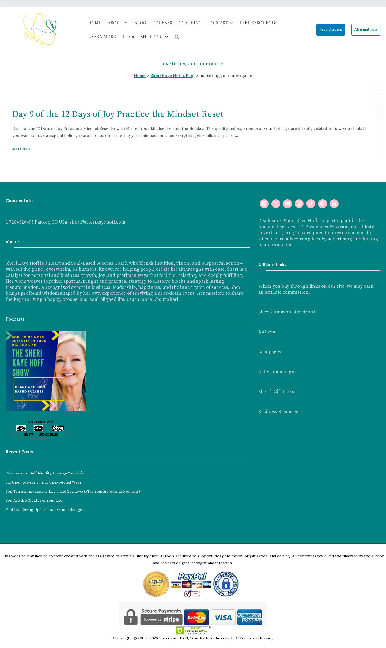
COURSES (162, 22)
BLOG (140, 22)
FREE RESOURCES (258, 22)
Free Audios (330, 29)
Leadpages (269, 352)
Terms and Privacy (256, 638)
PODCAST (220, 23)
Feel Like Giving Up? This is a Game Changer (45, 509)
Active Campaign (276, 372)
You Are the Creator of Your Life (34, 500)
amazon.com (277, 245)
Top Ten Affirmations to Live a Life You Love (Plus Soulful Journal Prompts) (73, 491)
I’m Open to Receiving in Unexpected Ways (43, 482)
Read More (21, 149)
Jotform (266, 332)
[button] (125, 23)
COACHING (190, 22)
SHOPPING (154, 37)
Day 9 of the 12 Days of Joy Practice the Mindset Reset (118, 114)
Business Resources (279, 412)
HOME (94, 22)
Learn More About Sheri (152, 299)
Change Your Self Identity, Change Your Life (45, 473)
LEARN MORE (102, 36)
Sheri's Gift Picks (276, 392)
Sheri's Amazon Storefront (286, 312)
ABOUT (118, 23)
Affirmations (365, 29)
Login (128, 36)
